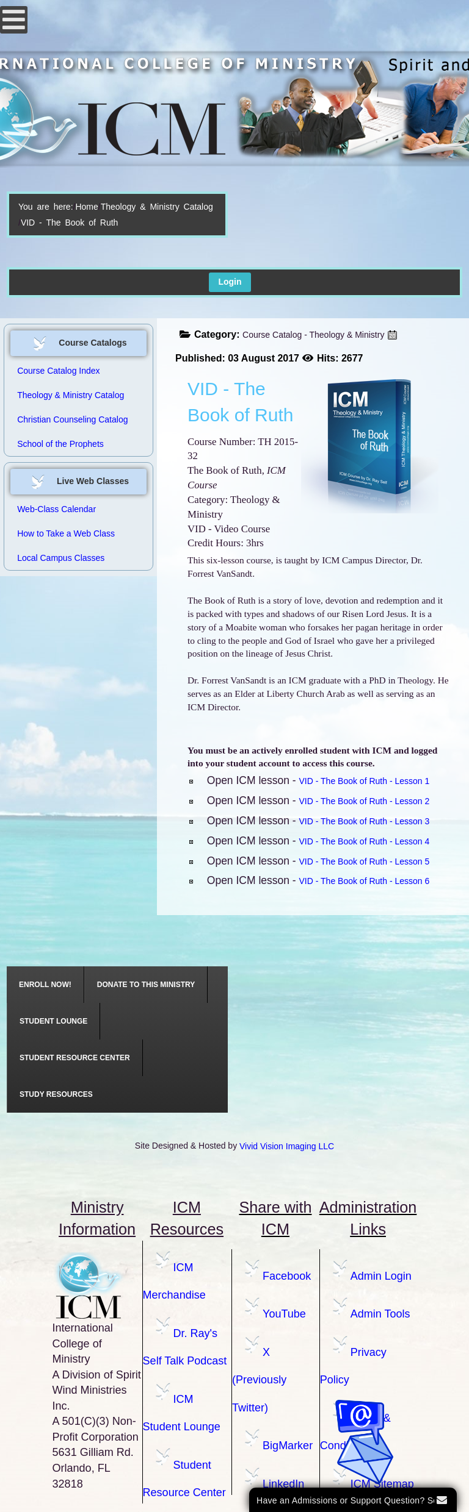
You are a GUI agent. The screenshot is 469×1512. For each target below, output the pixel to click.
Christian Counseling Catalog (72, 419)
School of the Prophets (60, 444)
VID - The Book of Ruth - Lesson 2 (364, 801)
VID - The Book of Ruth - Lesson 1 (364, 781)
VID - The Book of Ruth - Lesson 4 (364, 841)
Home (86, 207)
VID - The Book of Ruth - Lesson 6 (364, 881)
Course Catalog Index (58, 371)
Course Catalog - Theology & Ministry (313, 335)
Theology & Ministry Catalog (157, 207)
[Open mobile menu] (13, 20)
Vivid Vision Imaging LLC (286, 1146)
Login (229, 282)
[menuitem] (45, 984)
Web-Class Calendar (56, 509)
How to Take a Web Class (66, 533)
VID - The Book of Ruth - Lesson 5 (364, 861)
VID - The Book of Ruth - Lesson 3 (364, 821)
